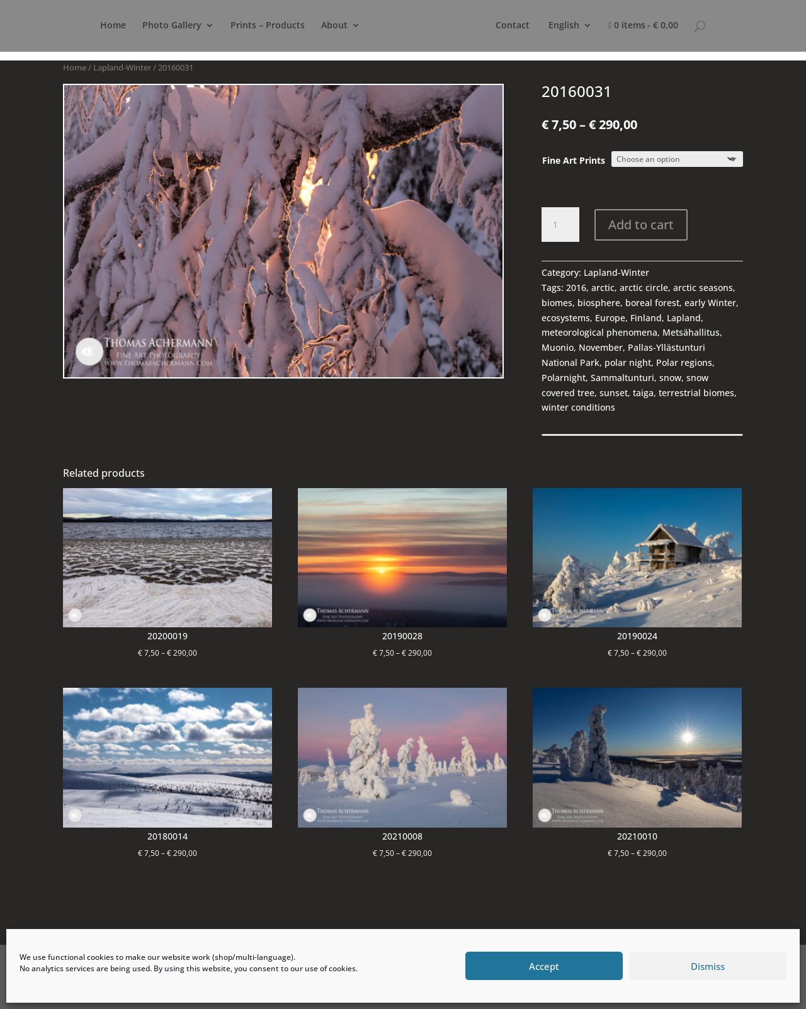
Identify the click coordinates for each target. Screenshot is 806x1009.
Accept (544, 966)
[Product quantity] (560, 224)
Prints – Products (256, 26)
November (601, 347)
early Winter (710, 303)
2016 (576, 288)
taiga (643, 393)
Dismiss (708, 966)
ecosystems (566, 318)
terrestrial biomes (696, 393)
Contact (552, 26)
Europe (610, 318)
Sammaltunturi (622, 378)
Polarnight (564, 378)
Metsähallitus (691, 332)
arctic (603, 288)
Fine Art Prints (573, 160)
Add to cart (641, 224)
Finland (646, 318)
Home (102, 26)
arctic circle (644, 288)
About (323, 26)
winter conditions (578, 407)
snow (670, 378)
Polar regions (684, 362)
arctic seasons (703, 288)
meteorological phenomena (599, 332)
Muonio (558, 347)
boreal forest (652, 303)
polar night (627, 362)
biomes (557, 303)
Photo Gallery (160, 26)
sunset (613, 393)
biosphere (598, 303)
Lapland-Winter (122, 67)
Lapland (684, 318)
